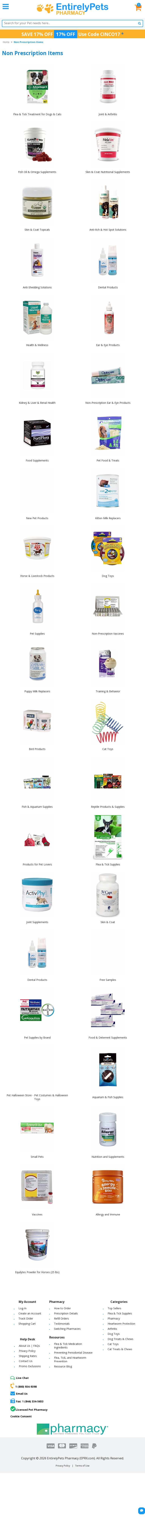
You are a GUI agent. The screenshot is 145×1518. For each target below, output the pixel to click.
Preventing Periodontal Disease (73, 1352)
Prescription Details (66, 1313)
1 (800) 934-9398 (23, 1385)
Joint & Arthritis (108, 114)
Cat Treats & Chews (120, 1349)
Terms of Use (82, 1465)
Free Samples (107, 980)
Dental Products (108, 287)
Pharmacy (114, 1318)
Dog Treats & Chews (120, 1339)
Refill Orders (61, 1318)
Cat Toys (107, 749)
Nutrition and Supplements (108, 1157)
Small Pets (37, 1157)
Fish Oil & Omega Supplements (37, 172)
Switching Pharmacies (67, 1328)
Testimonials (62, 1323)
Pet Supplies (37, 633)
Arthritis (112, 1328)
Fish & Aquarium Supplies (37, 806)
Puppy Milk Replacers (37, 691)
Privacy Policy (27, 1351)
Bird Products (37, 749)
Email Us (19, 1393)
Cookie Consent (21, 1416)
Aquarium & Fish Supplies (107, 1097)
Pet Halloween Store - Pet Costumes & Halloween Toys (37, 1097)
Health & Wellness (37, 345)
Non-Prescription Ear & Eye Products (107, 403)
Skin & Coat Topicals (37, 229)
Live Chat (19, 1378)
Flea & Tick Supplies (108, 864)
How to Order (62, 1308)
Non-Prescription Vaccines (108, 633)
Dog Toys (108, 576)
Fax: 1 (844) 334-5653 (26, 1400)
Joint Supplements (37, 922)
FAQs (36, 1346)
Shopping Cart (27, 1323)
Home (6, 42)
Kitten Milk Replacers (108, 518)
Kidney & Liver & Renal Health (37, 403)
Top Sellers (114, 1308)
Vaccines (37, 1214)
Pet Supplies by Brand (37, 1037)
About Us (24, 1346)
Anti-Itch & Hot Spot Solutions (107, 229)
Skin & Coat (108, 922)
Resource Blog (63, 1366)
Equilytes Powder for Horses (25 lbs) (37, 1272)
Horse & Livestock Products (37, 576)
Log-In (22, 1308)
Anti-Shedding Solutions (37, 287)
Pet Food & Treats (107, 460)
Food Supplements (37, 460)
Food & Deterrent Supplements (108, 1037)
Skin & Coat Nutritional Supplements (108, 172)
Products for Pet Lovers (37, 864)
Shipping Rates (28, 1356)
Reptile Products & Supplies (108, 806)
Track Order (26, 1318)
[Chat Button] (141, 1510)
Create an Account (30, 1313)
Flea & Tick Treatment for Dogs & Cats (37, 114)
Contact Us (25, 1361)
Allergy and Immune (108, 1214)
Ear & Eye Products (108, 345)
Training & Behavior (108, 691)
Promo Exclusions (30, 1366)
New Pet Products (37, 518)
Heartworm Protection (121, 1323)
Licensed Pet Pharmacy (29, 1408)
